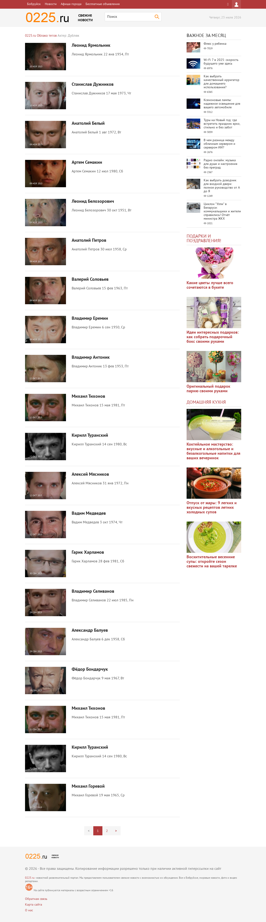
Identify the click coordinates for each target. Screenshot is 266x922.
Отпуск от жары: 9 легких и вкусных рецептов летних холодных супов (212, 508)
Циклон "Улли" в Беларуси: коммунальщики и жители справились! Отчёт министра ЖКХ (222, 211)
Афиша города (71, 4)
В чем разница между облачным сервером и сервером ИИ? (219, 144)
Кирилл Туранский (90, 436)
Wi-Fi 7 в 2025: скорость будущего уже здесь (221, 62)
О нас (29, 910)
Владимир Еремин (90, 319)
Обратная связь (36, 899)
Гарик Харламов (88, 553)
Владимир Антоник (91, 358)
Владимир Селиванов (93, 592)
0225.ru (29, 878)
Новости (51, 4)
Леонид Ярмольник (91, 46)
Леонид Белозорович (93, 202)
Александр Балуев (90, 631)
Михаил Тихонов (88, 397)
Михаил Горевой (88, 787)
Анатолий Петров (89, 241)
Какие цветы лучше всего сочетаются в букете (210, 285)
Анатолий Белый (88, 124)
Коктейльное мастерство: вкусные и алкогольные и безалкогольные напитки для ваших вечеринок (213, 451)
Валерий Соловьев (90, 280)
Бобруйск (34, 4)
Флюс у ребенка (215, 44)
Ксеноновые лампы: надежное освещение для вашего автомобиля (222, 103)
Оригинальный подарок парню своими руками (208, 389)
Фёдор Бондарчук (90, 670)
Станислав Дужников (93, 85)
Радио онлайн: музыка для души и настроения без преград (220, 164)
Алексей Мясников (90, 475)
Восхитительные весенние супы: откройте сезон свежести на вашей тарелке (212, 562)
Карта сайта (33, 905)
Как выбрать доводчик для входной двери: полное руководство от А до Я (222, 186)
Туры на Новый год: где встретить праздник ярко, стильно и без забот (222, 124)
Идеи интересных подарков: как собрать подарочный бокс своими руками (213, 337)
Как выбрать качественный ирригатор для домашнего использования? (221, 82)
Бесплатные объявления (103, 4)
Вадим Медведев (89, 514)
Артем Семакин (87, 163)
